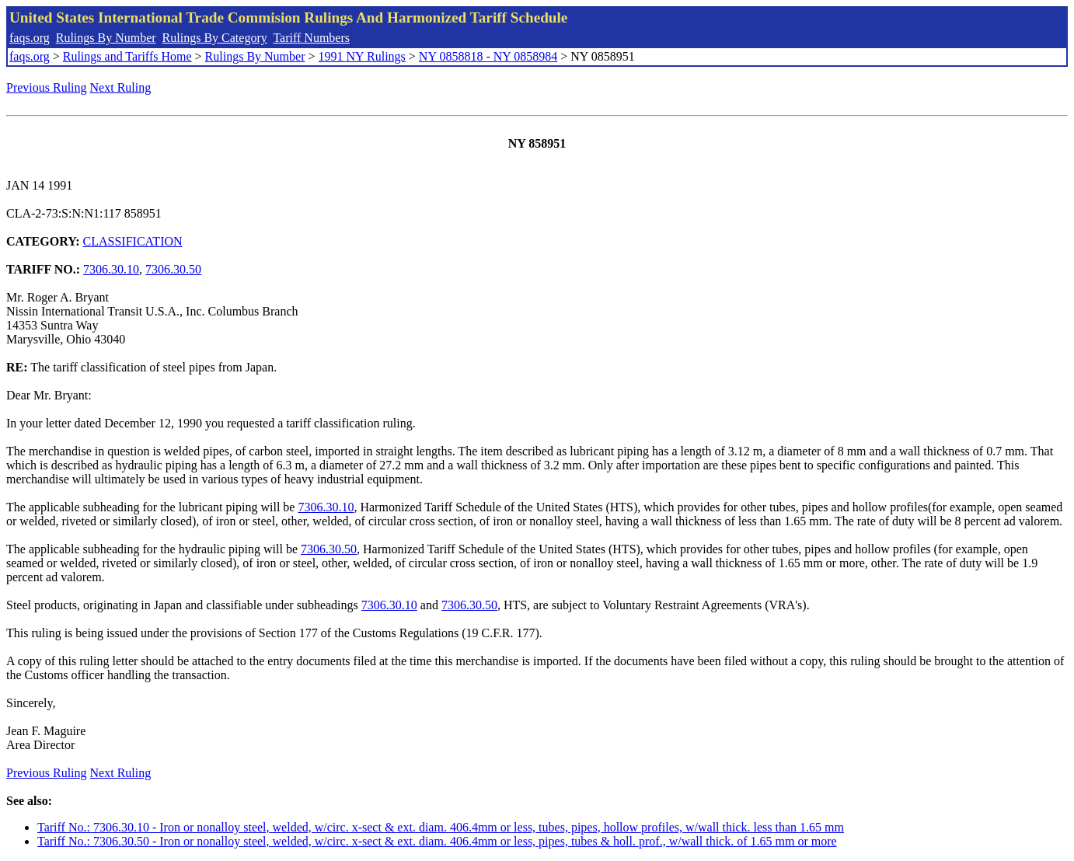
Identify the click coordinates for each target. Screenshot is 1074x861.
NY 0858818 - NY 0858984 (488, 56)
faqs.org (29, 37)
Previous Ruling (46, 87)
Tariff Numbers (311, 37)
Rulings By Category (214, 37)
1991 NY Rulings (362, 56)
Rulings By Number (106, 37)
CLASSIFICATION (133, 241)
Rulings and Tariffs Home (127, 56)
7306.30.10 (111, 269)
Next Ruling (121, 87)
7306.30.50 (173, 269)
